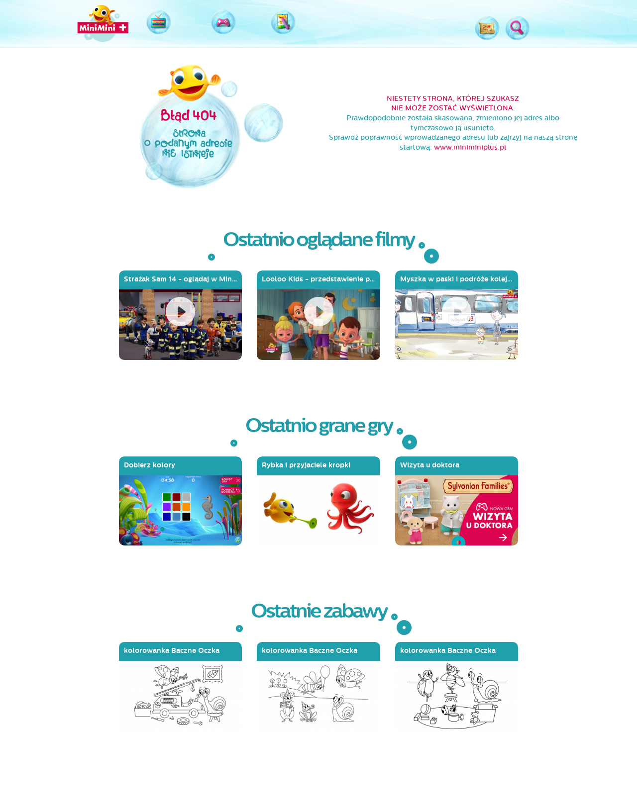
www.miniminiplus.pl (470, 147)
